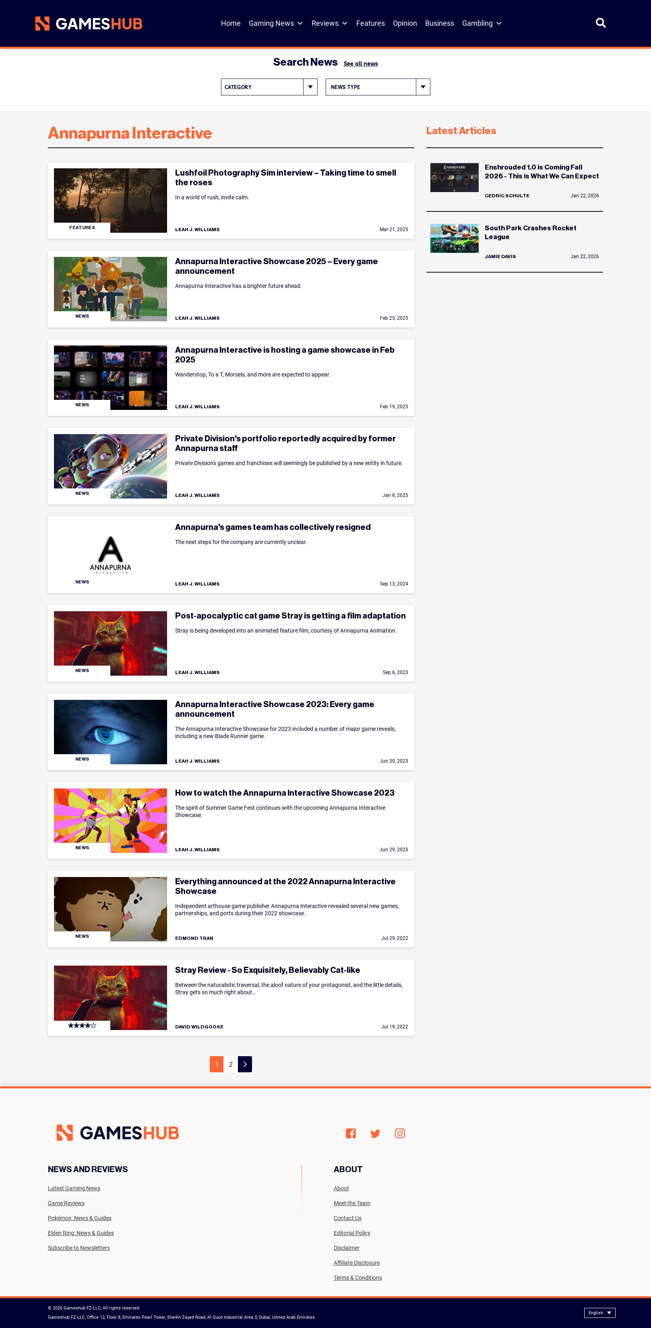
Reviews (330, 23)
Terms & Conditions (358, 1277)
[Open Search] (601, 26)
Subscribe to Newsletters (79, 1248)
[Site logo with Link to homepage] (89, 24)
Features (370, 23)
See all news (361, 63)
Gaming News (276, 23)
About (341, 1188)
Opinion (405, 23)
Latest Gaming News (74, 1188)
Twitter (375, 1133)
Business (439, 23)
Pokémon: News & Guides (80, 1218)
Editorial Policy (352, 1233)
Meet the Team (352, 1203)
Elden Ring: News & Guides (81, 1233)
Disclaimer (347, 1248)
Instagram (400, 1133)
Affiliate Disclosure (357, 1263)
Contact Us (348, 1218)
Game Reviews (66, 1203)
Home (231, 23)
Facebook (351, 1133)
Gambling (482, 23)
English (596, 1313)
